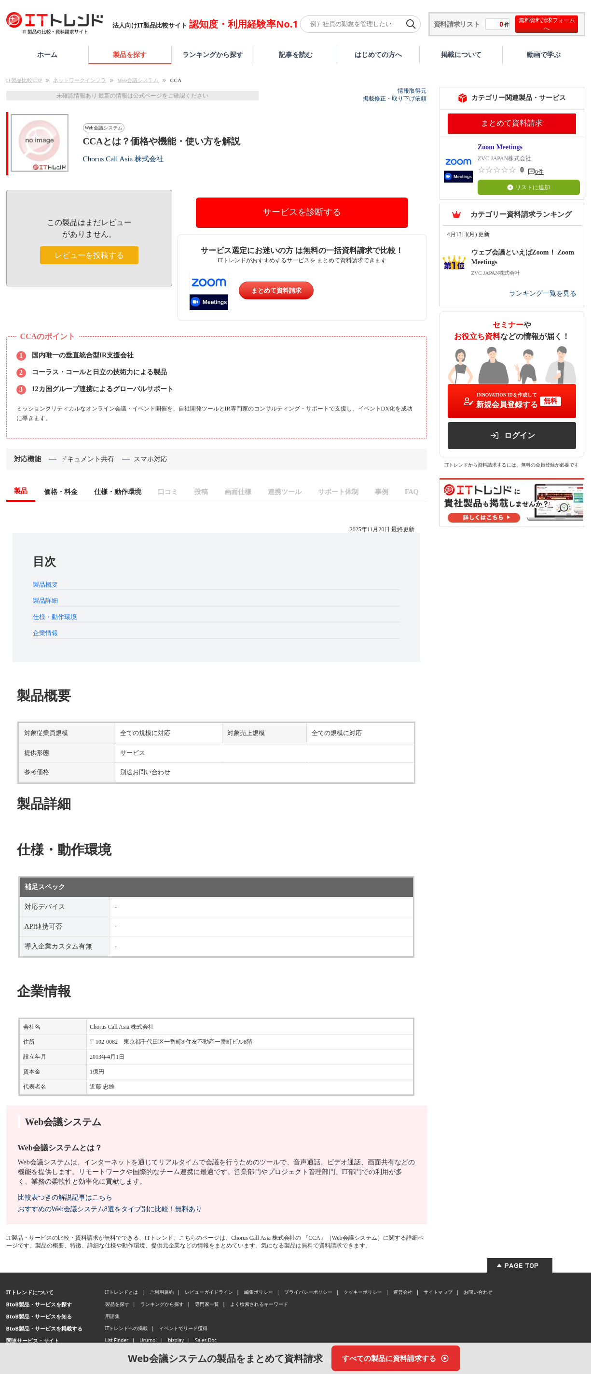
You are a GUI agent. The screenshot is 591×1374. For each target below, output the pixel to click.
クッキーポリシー (363, 1292)
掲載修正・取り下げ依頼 (394, 98)
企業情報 (45, 633)
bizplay (176, 1340)
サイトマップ (438, 1292)
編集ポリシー (258, 1292)
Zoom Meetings (500, 147)
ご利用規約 (162, 1292)
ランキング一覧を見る (543, 293)
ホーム (47, 54)
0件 (539, 172)
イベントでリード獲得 (183, 1328)
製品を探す (130, 54)
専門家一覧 (207, 1304)
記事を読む (296, 54)
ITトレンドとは (121, 1292)
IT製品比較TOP (24, 80)
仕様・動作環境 (55, 617)
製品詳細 (45, 600)
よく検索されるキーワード (259, 1304)
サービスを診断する (302, 212)
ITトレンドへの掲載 (126, 1328)
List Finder (117, 1340)
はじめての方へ (378, 54)
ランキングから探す (212, 54)
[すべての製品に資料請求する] (395, 1358)
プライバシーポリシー (308, 1292)
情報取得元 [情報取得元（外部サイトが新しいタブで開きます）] (412, 90)
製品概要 (45, 584)
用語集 (112, 1316)
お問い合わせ (478, 1292)
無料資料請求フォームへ (547, 24)
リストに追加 (528, 187)
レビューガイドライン (209, 1292)
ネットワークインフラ (79, 80)
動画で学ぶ (544, 54)
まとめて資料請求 (276, 290)
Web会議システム (138, 80)
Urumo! (148, 1340)
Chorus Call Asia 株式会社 (123, 159)
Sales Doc (206, 1340)
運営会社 (402, 1292)
